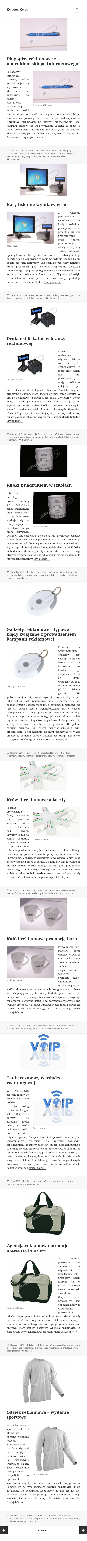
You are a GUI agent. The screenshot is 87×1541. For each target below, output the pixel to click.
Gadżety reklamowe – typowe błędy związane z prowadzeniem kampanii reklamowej (41, 634)
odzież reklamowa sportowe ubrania (62, 1518)
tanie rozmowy (53, 1181)
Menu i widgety (77, 12)
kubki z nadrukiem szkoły (62, 575)
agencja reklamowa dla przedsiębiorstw (59, 1348)
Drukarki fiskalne (45, 434)
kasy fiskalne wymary (34, 298)
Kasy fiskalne (44, 295)
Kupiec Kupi (17, 9)
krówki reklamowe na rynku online (57, 893)
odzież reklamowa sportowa (32, 1518)
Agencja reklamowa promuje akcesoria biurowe (37, 1248)
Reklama (44, 1345)
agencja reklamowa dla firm (27, 1348)
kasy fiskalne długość (65, 295)
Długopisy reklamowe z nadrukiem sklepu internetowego (42, 61)
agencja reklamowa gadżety (19, 1350)
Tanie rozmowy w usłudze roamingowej (34, 1080)
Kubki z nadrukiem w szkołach (39, 485)
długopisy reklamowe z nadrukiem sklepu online (43, 156)
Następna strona (83, 1530)
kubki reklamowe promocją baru (29, 1028)
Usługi (39, 1181)
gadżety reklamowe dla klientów (32, 755)
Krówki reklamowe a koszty (36, 799)
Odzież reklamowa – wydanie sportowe (38, 1414)
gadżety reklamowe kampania (61, 755)
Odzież (43, 1515)
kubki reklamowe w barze (56, 1028)
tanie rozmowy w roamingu (27, 1184)
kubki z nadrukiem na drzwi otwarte (34, 575)
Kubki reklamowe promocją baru (42, 939)
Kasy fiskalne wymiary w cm (37, 204)
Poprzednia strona (4, 1530)
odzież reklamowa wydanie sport (22, 1521)
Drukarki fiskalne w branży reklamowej (36, 341)
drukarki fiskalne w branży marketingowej (36, 437)
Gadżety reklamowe (48, 150)
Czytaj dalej (35, 137)
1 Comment (15, 159)
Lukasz (31, 150)
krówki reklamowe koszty (29, 893)
